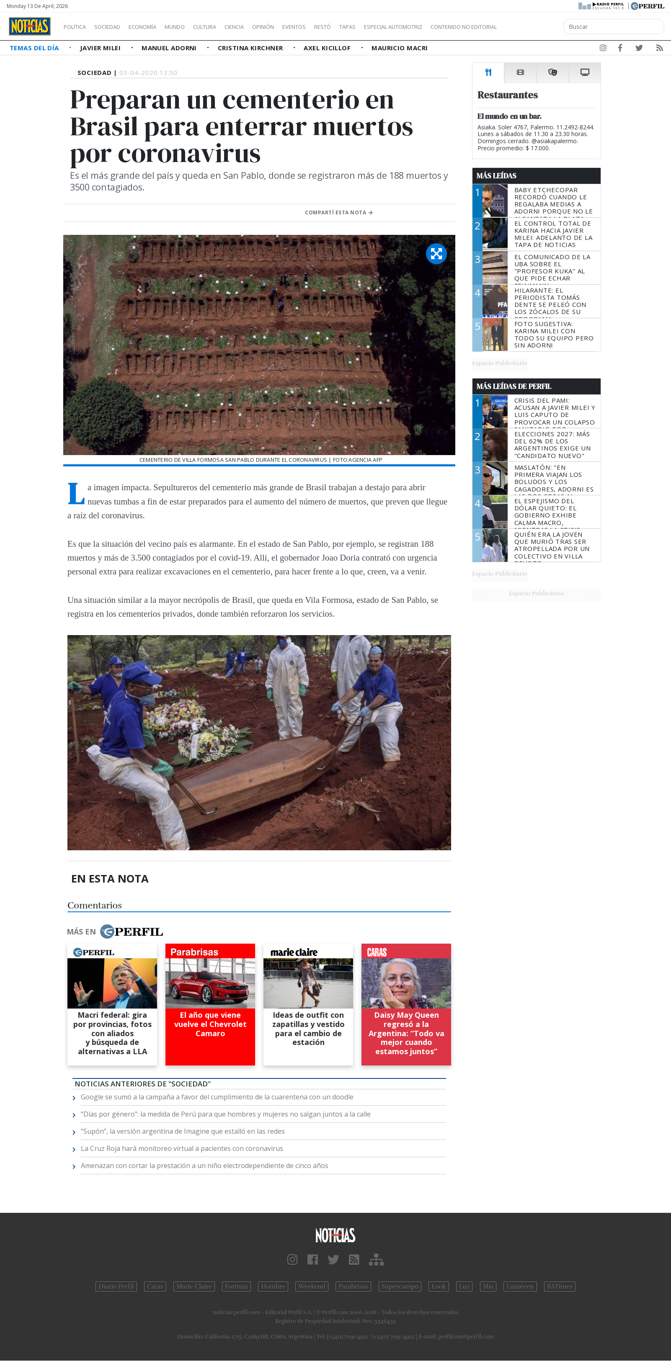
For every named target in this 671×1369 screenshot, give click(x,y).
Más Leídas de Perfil (514, 386)
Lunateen (520, 1286)
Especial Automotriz (449, 27)
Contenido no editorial (535, 27)
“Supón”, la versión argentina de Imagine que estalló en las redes (183, 1131)
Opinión (297, 27)
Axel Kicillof (328, 48)
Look (438, 1286)
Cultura (228, 27)
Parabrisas (353, 1286)
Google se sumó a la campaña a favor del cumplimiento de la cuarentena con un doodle (217, 1096)
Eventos (334, 27)
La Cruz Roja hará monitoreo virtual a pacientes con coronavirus (182, 1148)
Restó (366, 27)
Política (78, 27)
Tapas (395, 27)
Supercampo (400, 1286)
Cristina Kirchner (251, 48)
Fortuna (236, 1286)
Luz (464, 1286)
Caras (155, 1286)
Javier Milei (101, 48)
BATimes (560, 1286)
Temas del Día (35, 48)
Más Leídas (496, 176)
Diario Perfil (116, 1286)
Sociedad (116, 27)
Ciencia (263, 27)
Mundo (194, 27)
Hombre (273, 1286)
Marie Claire (194, 1286)
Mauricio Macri (400, 48)
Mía (488, 1286)
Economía (156, 27)
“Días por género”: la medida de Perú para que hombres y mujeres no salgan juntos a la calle (226, 1114)
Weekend (311, 1286)
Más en (115, 931)
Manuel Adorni (170, 48)
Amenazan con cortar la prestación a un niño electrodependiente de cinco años (204, 1165)
